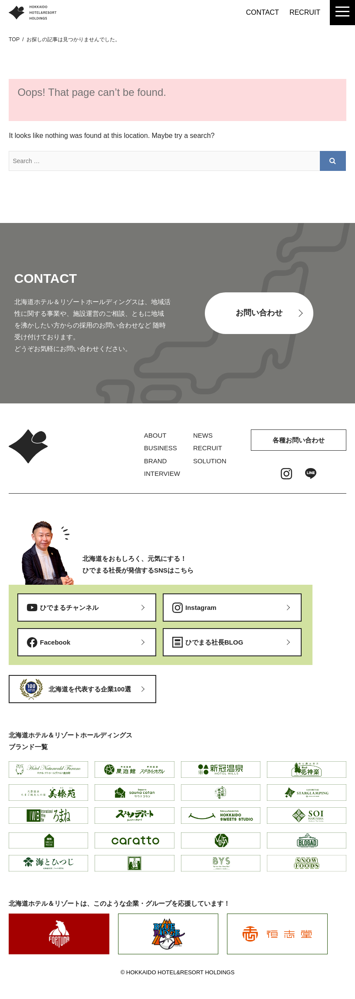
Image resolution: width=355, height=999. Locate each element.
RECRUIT (304, 12)
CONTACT (262, 12)
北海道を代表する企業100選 (90, 689)
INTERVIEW (162, 473)
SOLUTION (210, 461)
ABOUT (155, 435)
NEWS (203, 435)
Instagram (201, 607)
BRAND (155, 461)
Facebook (55, 642)
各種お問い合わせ (299, 440)
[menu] (342, 12)
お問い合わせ (259, 312)
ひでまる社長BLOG (214, 642)
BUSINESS (160, 448)
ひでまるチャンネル (69, 607)
